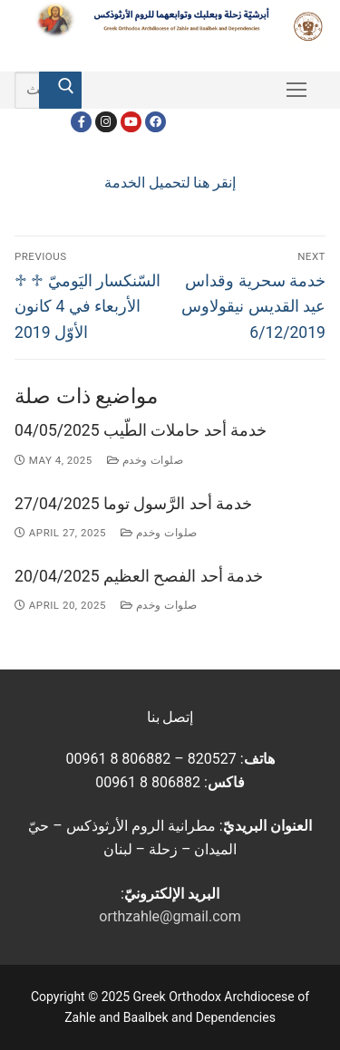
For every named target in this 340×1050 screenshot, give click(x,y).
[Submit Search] (60, 91)
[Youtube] (131, 121)
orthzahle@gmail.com (169, 916)
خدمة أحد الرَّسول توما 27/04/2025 (133, 504)
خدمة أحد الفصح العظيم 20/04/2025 (139, 576)
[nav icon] (296, 91)
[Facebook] (81, 121)
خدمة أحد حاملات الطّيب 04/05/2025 (141, 430)
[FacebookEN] (155, 121)
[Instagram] (105, 121)
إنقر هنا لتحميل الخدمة (170, 182)
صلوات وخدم (145, 460)
